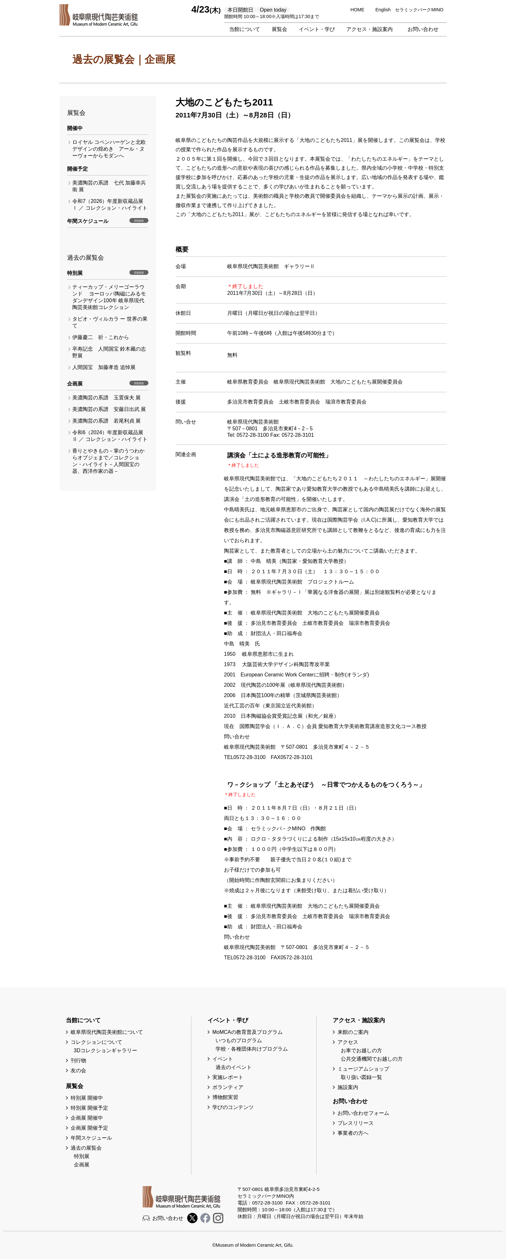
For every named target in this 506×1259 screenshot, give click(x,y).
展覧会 (279, 29)
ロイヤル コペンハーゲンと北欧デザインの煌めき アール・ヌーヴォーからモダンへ (109, 148)
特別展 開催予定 (89, 1108)
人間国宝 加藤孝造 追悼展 (104, 367)
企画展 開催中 (87, 1118)
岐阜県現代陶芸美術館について (107, 1032)
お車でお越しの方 (361, 1050)
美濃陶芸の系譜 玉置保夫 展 (106, 397)
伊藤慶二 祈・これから (100, 337)
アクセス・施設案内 (369, 29)
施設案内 (348, 1087)
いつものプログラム (239, 1040)
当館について (244, 29)
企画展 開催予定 (89, 1128)
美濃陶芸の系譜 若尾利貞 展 (106, 421)
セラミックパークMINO (419, 9)
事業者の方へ (353, 1133)
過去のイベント (234, 1067)
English (382, 9)
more (139, 220)
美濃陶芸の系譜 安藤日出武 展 (109, 409)
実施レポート (227, 1077)
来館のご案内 (353, 1032)
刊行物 (78, 1060)
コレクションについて (96, 1042)
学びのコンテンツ (233, 1107)
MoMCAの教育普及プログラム (247, 1032)
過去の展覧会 (86, 1148)
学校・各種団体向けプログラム (252, 1049)
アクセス (348, 1042)
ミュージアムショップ (363, 1069)
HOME (357, 9)
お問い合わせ (423, 29)
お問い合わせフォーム (363, 1113)
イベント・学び (317, 29)
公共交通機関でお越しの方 (372, 1059)
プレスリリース (356, 1123)
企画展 (81, 1164)
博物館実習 (227, 1097)
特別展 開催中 (87, 1098)
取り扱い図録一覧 (361, 1077)
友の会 (78, 1070)
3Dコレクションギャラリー (105, 1050)
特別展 (81, 1156)
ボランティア (227, 1087)
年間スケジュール (91, 1138)
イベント (222, 1059)
